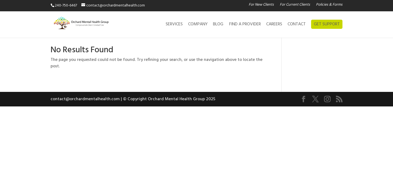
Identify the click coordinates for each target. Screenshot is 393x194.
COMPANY (198, 25)
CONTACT (297, 25)
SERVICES (174, 25)
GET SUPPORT (327, 24)
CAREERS (274, 25)
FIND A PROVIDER (245, 25)
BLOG (218, 25)
